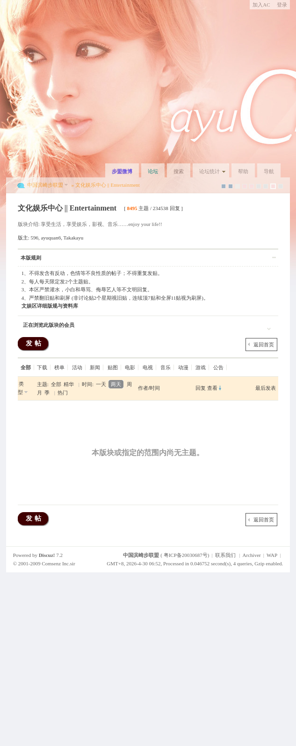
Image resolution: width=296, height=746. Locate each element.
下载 (42, 367)
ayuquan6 (51, 237)
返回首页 (263, 344)
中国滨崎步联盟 (45, 185)
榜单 (59, 367)
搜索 (178, 171)
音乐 (165, 367)
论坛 (153, 171)
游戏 (200, 367)
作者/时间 (149, 388)
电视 (148, 367)
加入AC (261, 4)
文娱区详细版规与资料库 (50, 306)
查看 (212, 388)
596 (34, 237)
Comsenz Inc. (56, 563)
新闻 (95, 367)
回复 (200, 388)
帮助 (243, 171)
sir (72, 563)
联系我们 (225, 555)
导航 (269, 171)
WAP (272, 555)
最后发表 (265, 388)
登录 (282, 4)
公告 (218, 367)
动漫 (183, 367)
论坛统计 (209, 171)
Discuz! (47, 555)
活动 (77, 367)
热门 (63, 392)
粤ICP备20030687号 (186, 555)
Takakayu (74, 237)
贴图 (113, 367)
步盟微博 (122, 171)
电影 (130, 367)
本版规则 (31, 257)
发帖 (34, 343)
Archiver (252, 555)
